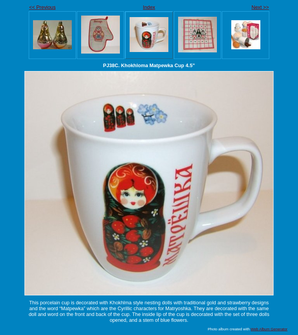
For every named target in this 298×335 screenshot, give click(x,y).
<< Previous (42, 7)
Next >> (260, 7)
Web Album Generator (269, 329)
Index (149, 7)
